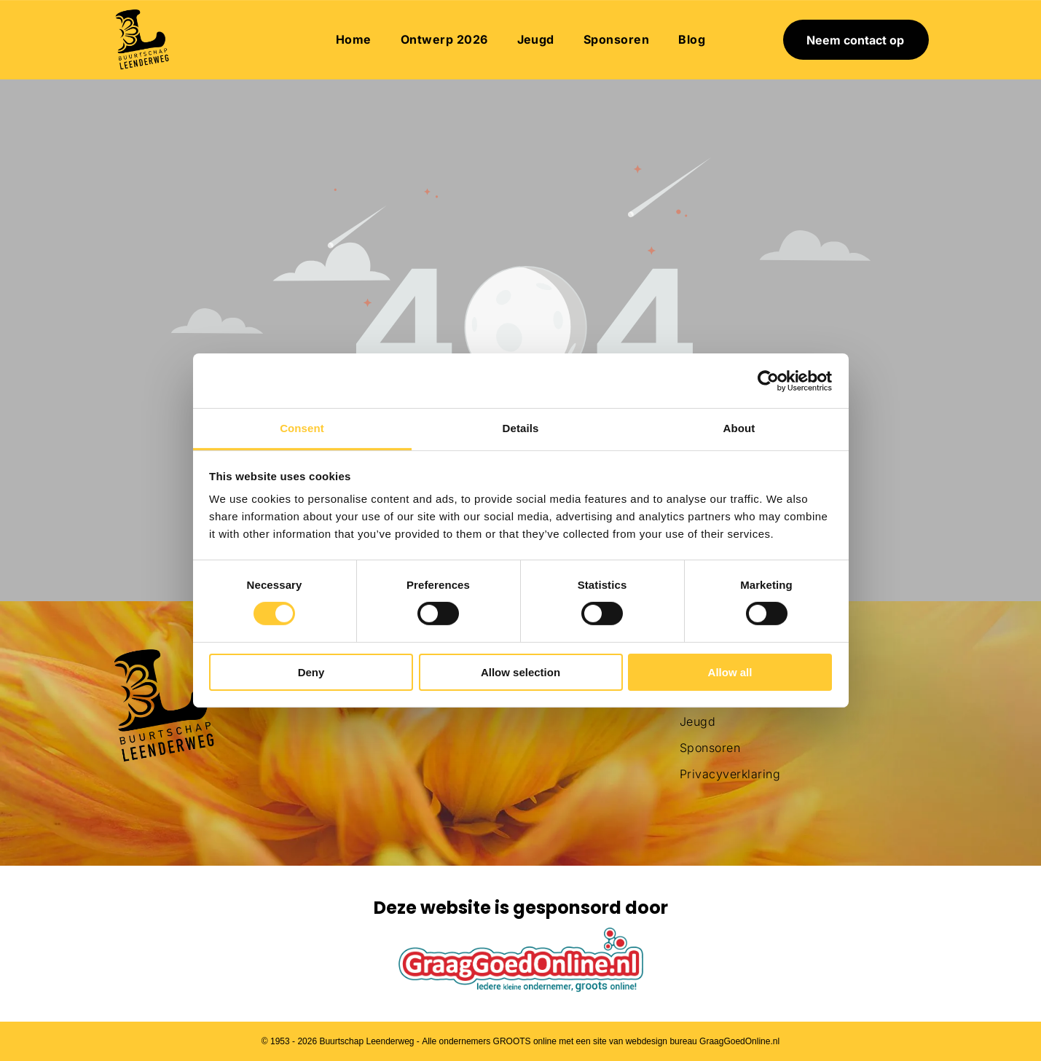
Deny (311, 672)
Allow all (730, 672)
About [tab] (739, 428)
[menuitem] (353, 39)
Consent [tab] (302, 428)
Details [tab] (521, 428)
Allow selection (520, 672)
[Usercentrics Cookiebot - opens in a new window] (768, 381)
